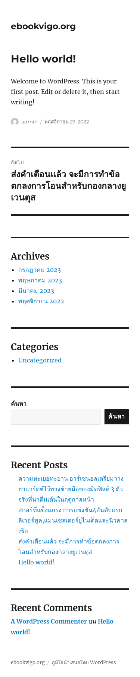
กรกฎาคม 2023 (39, 269)
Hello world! (36, 562)
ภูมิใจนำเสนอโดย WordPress (84, 662)
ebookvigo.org (43, 26)
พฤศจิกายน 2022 (41, 301)
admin (29, 122)
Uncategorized (40, 360)
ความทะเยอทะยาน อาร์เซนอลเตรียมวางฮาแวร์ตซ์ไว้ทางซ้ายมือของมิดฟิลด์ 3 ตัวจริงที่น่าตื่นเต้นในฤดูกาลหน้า (71, 489)
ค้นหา (19, 403)
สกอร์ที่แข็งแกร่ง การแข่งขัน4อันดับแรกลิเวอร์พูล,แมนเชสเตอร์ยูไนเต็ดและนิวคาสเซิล (73, 520)
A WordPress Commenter (49, 621)
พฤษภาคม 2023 (40, 280)
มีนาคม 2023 (36, 290)
